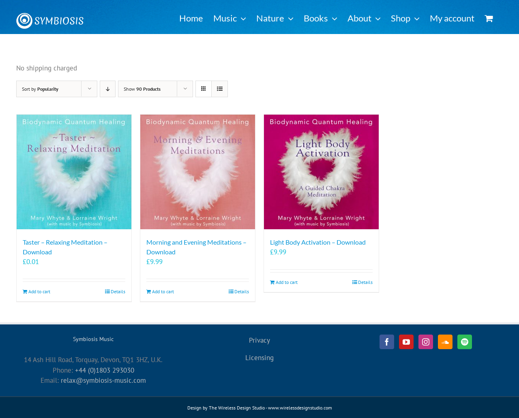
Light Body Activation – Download (318, 242)
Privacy (259, 340)
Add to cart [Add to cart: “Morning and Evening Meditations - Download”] (163, 291)
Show (142, 89)
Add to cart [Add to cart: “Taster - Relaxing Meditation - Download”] (39, 291)
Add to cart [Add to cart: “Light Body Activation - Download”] (287, 282)
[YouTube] (406, 342)
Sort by (40, 89)
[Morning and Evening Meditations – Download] (197, 172)
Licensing (259, 357)
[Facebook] (387, 342)
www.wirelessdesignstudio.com (300, 408)
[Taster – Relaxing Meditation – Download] (74, 172)
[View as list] (219, 89)
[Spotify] (464, 342)
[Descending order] (108, 89)
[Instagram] (425, 342)
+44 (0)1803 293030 (104, 370)
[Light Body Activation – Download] (321, 172)
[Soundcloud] (445, 342)
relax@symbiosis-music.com (103, 380)
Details (118, 291)
